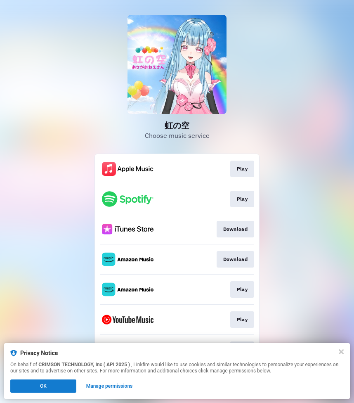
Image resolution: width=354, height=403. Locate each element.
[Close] (341, 351)
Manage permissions (109, 386)
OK (43, 386)
